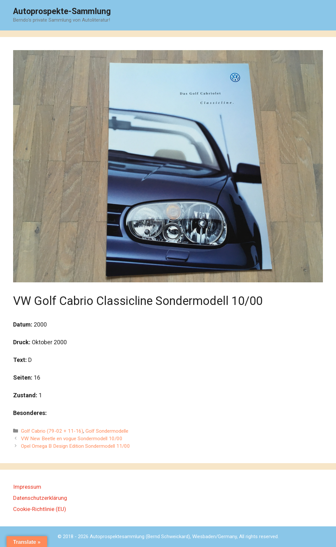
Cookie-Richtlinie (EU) (39, 509)
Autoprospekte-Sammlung (62, 11)
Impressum (27, 486)
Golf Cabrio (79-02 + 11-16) (52, 431)
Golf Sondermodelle (106, 431)
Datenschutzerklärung (40, 498)
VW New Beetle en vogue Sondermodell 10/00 (71, 439)
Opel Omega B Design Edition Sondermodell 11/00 (75, 446)
